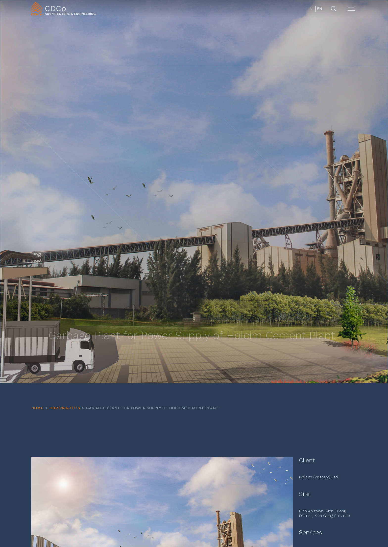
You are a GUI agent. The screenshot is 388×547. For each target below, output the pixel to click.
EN (319, 8)
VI (312, 8)
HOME (37, 408)
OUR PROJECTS (64, 408)
